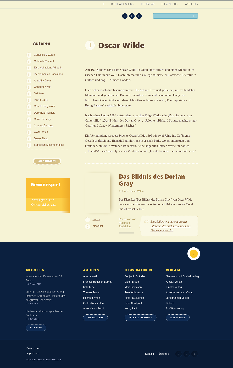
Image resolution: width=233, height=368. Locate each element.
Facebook (131, 15)
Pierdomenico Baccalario (48, 74)
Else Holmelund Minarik (47, 67)
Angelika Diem (42, 80)
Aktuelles (191, 4)
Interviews (148, 4)
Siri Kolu (39, 93)
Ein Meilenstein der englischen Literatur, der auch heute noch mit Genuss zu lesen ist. (170, 226)
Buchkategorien (122, 4)
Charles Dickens (43, 125)
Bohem (170, 303)
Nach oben (193, 254)
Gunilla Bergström (44, 106)
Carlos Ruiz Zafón (44, 54)
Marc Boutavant (133, 287)
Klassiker (98, 225)
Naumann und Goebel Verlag (182, 276)
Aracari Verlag (174, 281)
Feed (124, 15)
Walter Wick (41, 131)
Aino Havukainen (134, 297)
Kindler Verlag (174, 287)
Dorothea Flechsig (44, 112)
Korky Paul (131, 308)
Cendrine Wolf (42, 86)
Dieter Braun (132, 281)
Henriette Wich (91, 297)
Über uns (164, 353)
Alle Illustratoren (140, 317)
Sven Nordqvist (133, 303)
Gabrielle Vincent (44, 61)
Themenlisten (169, 4)
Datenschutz (34, 348)
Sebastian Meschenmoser (49, 144)
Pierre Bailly (41, 99)
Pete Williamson (134, 292)
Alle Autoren (47, 161)
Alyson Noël (90, 276)
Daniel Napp (41, 138)
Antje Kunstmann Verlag (179, 292)
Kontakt (149, 353)
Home (104, 4)
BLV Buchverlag (175, 308)
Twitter (139, 15)
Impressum (33, 353)
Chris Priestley (42, 119)
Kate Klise (89, 287)
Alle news (36, 327)
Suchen (194, 16)
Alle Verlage (177, 317)
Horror (96, 219)
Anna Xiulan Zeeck (94, 308)
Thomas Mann (91, 292)
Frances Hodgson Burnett (97, 281)
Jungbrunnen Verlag (177, 297)
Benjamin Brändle (135, 276)
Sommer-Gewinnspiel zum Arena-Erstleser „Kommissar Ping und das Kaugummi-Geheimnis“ (45, 296)
